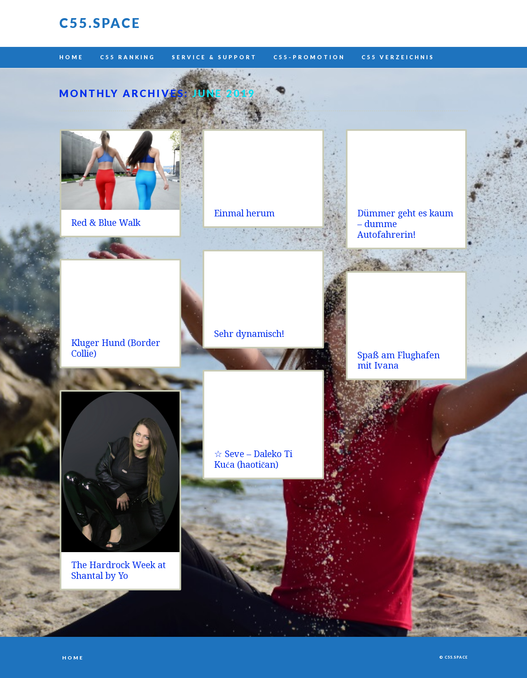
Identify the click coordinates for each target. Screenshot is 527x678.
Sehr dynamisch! (249, 334)
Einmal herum (244, 213)
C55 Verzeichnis (397, 57)
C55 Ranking (127, 57)
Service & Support (214, 57)
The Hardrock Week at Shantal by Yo (118, 570)
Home (71, 57)
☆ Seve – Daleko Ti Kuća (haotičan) (253, 459)
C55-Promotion (309, 57)
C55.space (100, 23)
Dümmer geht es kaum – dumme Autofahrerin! (405, 224)
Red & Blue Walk (105, 223)
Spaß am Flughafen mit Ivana (398, 360)
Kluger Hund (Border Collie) (115, 348)
